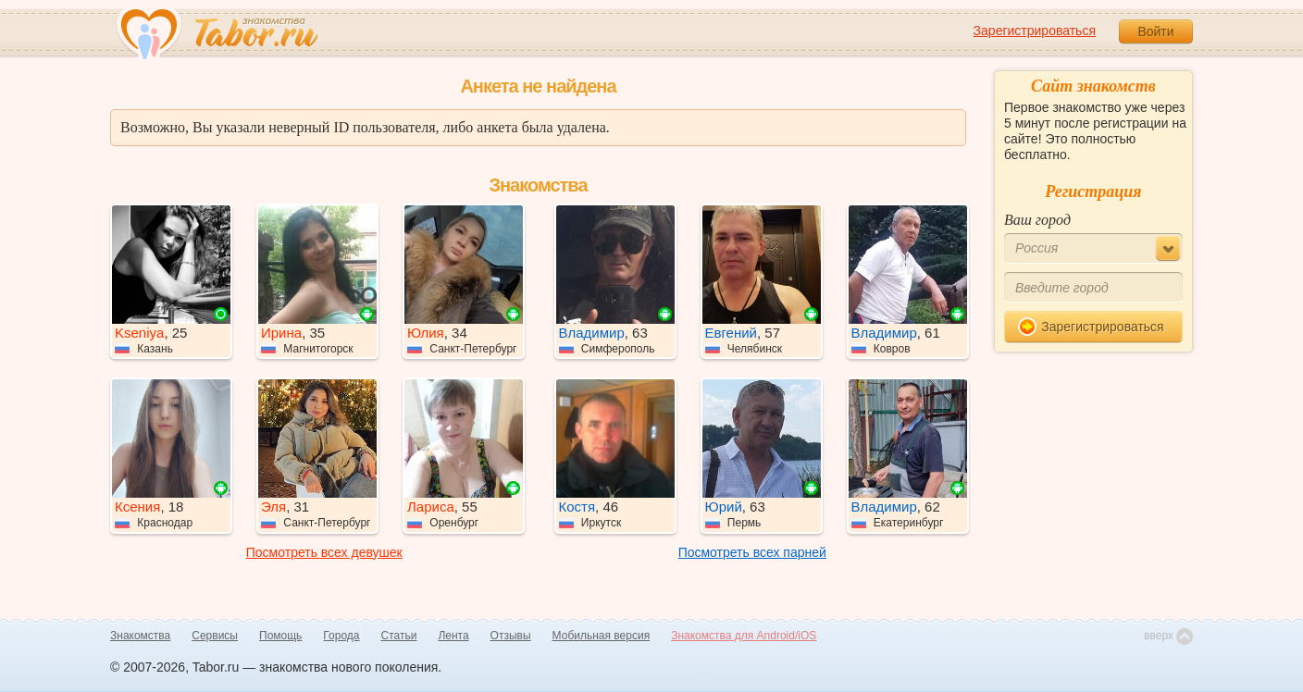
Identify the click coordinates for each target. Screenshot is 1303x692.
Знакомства (140, 635)
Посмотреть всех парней (752, 552)
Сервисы (215, 635)
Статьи (399, 635)
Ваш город (1037, 220)
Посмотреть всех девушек (324, 552)
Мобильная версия (601, 635)
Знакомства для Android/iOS (743, 635)
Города (341, 635)
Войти (1155, 31)
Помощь (280, 635)
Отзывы (510, 635)
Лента (453, 635)
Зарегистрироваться (1035, 30)
